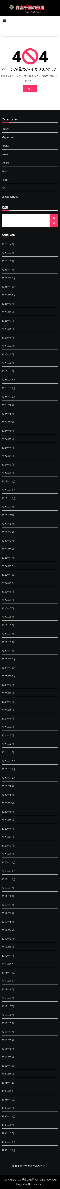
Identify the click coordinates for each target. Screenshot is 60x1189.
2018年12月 (9, 964)
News (5, 154)
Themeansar (35, 1184)
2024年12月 (9, 379)
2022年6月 (8, 617)
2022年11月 (9, 574)
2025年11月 (9, 286)
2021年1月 (8, 752)
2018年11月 (9, 972)
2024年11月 (9, 388)
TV (3, 188)
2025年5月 (8, 337)
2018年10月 (9, 981)
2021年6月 (8, 710)
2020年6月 (8, 811)
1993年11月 (9, 1141)
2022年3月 (8, 642)
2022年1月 (8, 650)
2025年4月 (8, 346)
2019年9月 (8, 887)
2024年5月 (8, 439)
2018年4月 (8, 1031)
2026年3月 (8, 252)
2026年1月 (8, 269)
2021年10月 (9, 676)
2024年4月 (8, 447)
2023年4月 (8, 532)
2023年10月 (9, 498)
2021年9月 (8, 684)
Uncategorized (10, 196)
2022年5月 (8, 625)
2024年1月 (8, 473)
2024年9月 (8, 405)
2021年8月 (8, 693)
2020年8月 (8, 794)
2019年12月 (9, 862)
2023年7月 (8, 515)
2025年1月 (8, 371)
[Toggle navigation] (4, 21)
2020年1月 (8, 854)
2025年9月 (8, 303)
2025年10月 (9, 295)
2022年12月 (9, 566)
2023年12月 (9, 481)
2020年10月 (9, 777)
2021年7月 (8, 701)
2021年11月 (9, 667)
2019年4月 (8, 930)
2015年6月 (8, 1048)
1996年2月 (8, 1133)
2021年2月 (8, 744)
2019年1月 (8, 955)
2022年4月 (8, 633)
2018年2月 (8, 1040)
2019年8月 (8, 896)
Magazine (7, 137)
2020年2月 (8, 845)
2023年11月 (9, 490)
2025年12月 (9, 278)
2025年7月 (8, 320)
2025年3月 (8, 354)
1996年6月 (8, 1125)
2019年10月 (9, 879)
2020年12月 (9, 760)
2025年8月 (8, 312)
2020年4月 (8, 828)
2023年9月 (8, 506)
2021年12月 (9, 659)
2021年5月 (8, 718)
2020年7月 (8, 803)
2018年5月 (8, 1023)
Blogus (20, 1184)
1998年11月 (9, 1091)
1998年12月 (9, 1082)
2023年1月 (8, 557)
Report (5, 179)
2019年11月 (9, 871)
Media (5, 145)
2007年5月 (8, 1074)
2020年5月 (8, 820)
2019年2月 (8, 947)
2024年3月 (8, 456)
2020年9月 (8, 786)
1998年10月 (9, 1099)
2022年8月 (8, 600)
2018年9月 (8, 989)
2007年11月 (9, 1065)
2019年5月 (8, 921)
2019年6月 (8, 913)
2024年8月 (8, 413)
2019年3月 (8, 938)
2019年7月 (8, 904)
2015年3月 (8, 1057)
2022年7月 (8, 608)
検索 (5, 207)
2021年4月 (8, 727)
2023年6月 (8, 523)
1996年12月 (9, 1116)
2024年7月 (8, 422)
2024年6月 (8, 430)
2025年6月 (8, 329)
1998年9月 (8, 1108)
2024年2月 (8, 464)
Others (5, 162)
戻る (30, 89)
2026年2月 (8, 261)
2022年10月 (9, 583)
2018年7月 (8, 1006)
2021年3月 (8, 735)
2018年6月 (8, 1014)
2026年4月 (8, 244)
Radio (5, 171)
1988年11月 (9, 1150)
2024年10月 (9, 396)
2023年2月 (8, 549)
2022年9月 (8, 591)
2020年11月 (9, 769)
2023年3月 (8, 540)
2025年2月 (8, 363)
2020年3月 (8, 837)
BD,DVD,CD (8, 129)
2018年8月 (8, 998)
